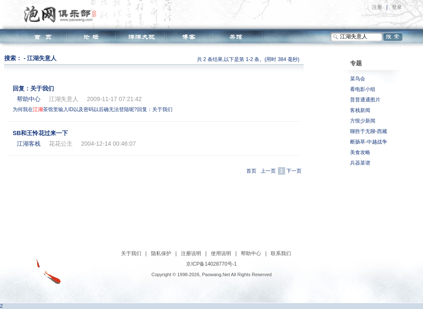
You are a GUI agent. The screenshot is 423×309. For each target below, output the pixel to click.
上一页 (268, 171)
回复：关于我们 (33, 88)
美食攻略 (360, 152)
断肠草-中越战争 (368, 142)
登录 (397, 7)
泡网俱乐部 (62, 14)
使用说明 (221, 253)
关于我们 (131, 253)
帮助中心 (251, 253)
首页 (251, 171)
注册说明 (191, 253)
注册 (377, 7)
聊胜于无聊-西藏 (368, 131)
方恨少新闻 (362, 121)
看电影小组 (362, 89)
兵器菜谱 (360, 163)
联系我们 (281, 253)
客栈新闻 (360, 110)
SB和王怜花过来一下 (40, 133)
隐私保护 (161, 253)
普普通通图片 (365, 100)
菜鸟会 (357, 79)
